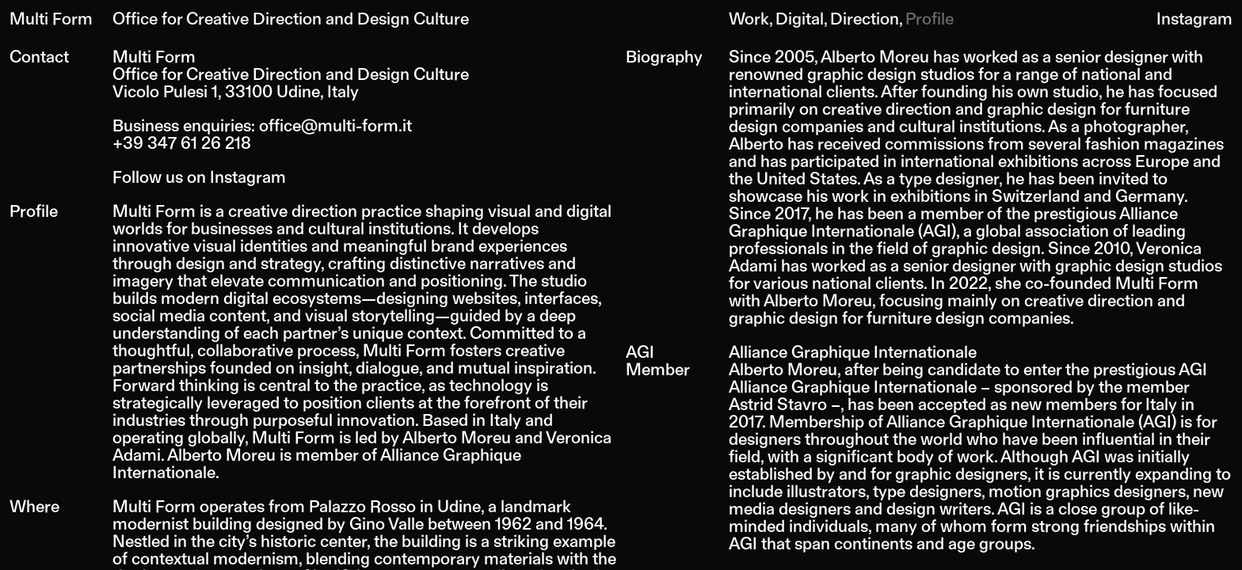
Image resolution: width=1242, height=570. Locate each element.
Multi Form (51, 17)
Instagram (1194, 17)
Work (749, 17)
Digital (799, 17)
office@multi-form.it (335, 124)
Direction (864, 17)
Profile (929, 17)
